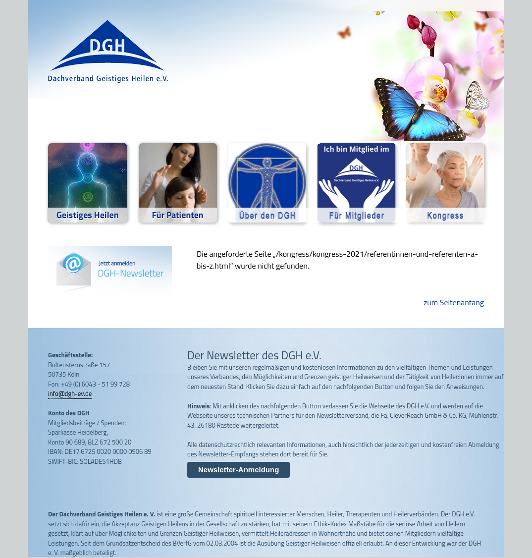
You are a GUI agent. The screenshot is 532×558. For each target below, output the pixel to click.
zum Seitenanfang (454, 302)
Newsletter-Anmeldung (238, 469)
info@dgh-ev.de (70, 393)
